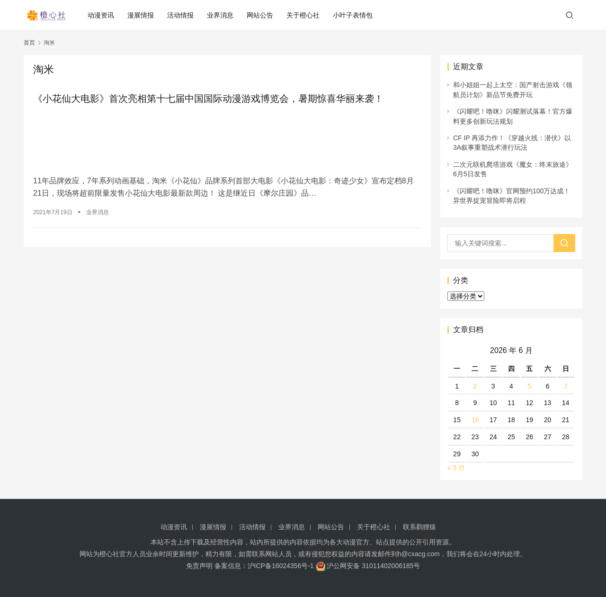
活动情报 (181, 15)
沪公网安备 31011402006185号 (368, 566)
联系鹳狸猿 (419, 527)
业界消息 (221, 15)
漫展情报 (141, 15)
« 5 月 (456, 467)
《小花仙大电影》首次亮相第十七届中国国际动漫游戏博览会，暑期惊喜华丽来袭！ (208, 98)
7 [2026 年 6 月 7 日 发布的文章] (566, 386)
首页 (29, 42)
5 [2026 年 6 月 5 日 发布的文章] (529, 386)
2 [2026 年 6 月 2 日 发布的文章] (475, 386)
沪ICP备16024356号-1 (281, 566)
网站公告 (261, 15)
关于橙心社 (304, 15)
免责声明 (199, 566)
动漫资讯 (102, 15)
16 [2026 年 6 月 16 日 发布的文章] (475, 420)
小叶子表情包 (354, 15)
